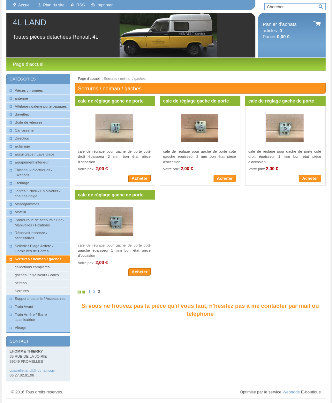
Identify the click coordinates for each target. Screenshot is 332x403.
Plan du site (53, 5)
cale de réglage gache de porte (111, 100)
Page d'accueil (89, 78)
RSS (80, 5)
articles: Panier (280, 30)
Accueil (24, 5)
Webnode (291, 392)
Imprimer (104, 5)
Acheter (139, 178)
